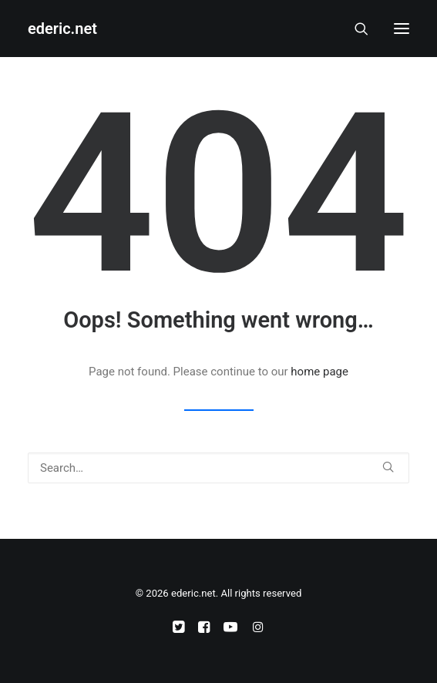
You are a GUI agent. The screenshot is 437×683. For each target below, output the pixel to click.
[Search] (354, 28)
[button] (401, 28)
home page (319, 372)
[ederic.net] (62, 28)
